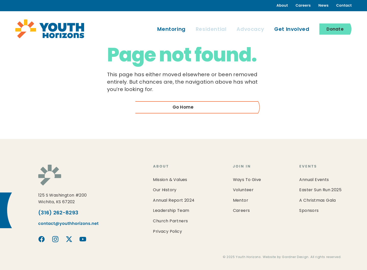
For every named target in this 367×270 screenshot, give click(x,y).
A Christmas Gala (317, 201)
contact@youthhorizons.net (68, 224)
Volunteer (243, 190)
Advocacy (250, 29)
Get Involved (291, 29)
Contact (344, 6)
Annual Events (314, 180)
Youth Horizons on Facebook (41, 239)
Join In (242, 167)
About (282, 6)
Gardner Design (295, 257)
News (323, 6)
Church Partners (170, 221)
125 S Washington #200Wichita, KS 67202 (62, 199)
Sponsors (309, 211)
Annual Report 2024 (173, 201)
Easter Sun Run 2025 (320, 190)
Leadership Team (171, 211)
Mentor (240, 201)
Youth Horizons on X (69, 239)
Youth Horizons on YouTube (82, 239)
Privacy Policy (167, 232)
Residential (211, 29)
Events (308, 167)
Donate (335, 29)
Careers (303, 6)
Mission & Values (170, 180)
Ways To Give (247, 180)
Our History (164, 190)
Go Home (183, 107)
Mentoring (171, 29)
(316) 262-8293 (58, 213)
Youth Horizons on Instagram (55, 239)
